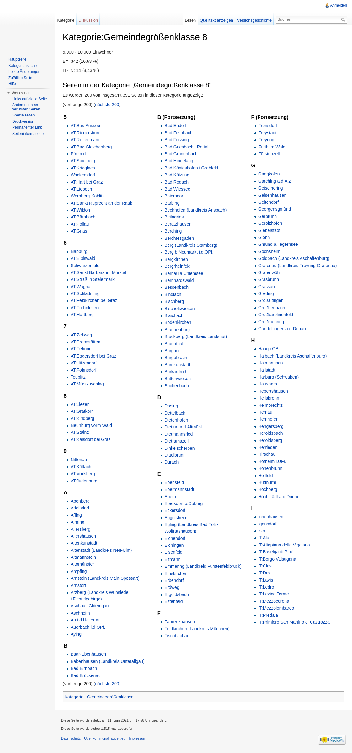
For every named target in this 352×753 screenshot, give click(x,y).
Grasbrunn (268, 279)
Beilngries (174, 217)
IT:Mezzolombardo (276, 607)
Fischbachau (177, 635)
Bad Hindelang (179, 161)
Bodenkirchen (178, 322)
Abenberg (80, 500)
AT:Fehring (81, 349)
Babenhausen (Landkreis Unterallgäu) (108, 661)
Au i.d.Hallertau (86, 619)
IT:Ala (263, 538)
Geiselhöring (270, 188)
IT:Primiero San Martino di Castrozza (294, 622)
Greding (266, 293)
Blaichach (174, 315)
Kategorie (74, 697)
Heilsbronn (268, 398)
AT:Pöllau (80, 224)
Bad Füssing (177, 139)
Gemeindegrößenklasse (110, 697)
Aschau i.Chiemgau (90, 606)
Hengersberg (271, 426)
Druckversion (23, 121)
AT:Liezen (80, 404)
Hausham (267, 384)
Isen (262, 530)
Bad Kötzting (177, 174)
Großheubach (271, 307)
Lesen (190, 20)
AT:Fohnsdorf (84, 370)
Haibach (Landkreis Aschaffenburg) (292, 355)
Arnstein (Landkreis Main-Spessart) (105, 578)
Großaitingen (271, 300)
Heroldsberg (270, 440)
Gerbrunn (267, 216)
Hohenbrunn (270, 468)
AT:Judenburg (84, 480)
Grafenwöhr (269, 272)
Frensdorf (267, 125)
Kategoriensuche (22, 65)
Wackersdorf (83, 174)
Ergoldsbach (177, 594)
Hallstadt (266, 370)
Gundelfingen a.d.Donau (282, 328)
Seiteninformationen (29, 134)
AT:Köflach (81, 466)
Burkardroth (176, 371)
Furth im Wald (271, 146)
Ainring (78, 521)
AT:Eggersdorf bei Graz (93, 355)
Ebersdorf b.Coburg (184, 503)
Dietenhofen (177, 419)
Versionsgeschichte (254, 20)
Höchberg (267, 489)
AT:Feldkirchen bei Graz (94, 300)
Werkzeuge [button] (21, 93)
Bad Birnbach (84, 668)
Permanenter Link (27, 127)
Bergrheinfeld (178, 266)
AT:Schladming (85, 293)
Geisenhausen (272, 195)
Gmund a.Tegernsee (278, 244)
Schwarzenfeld (85, 265)
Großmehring (271, 321)
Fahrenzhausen (180, 621)
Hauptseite (17, 59)
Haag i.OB (268, 349)
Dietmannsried (179, 434)
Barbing (172, 203)
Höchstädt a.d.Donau (279, 496)
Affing (76, 515)
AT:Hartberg (82, 314)
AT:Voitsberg (83, 473)
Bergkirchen (176, 259)
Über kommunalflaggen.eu (104, 738)
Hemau (265, 412)
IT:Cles (265, 565)
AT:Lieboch (81, 188)
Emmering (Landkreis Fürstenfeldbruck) (203, 566)
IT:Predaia (268, 615)
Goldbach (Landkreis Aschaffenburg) (293, 258)
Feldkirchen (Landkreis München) (197, 628)
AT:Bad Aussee (85, 125)
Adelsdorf (80, 508)
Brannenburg (177, 329)
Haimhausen (270, 362)
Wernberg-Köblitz (88, 196)
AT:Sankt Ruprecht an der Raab (102, 203)
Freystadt (267, 132)
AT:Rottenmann (86, 139)
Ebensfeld (174, 482)
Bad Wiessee (177, 188)
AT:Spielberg (83, 161)
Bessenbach (177, 287)
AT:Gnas (79, 231)
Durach (172, 462)
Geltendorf (268, 202)
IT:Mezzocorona (273, 601)
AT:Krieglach (83, 167)
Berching (173, 231)
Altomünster (82, 564)
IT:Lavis (265, 580)
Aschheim (80, 613)
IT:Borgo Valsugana (277, 559)
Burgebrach (176, 357)
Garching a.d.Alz (274, 181)
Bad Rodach (177, 182)
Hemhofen (268, 419)
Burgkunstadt (178, 364)
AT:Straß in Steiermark (93, 279)
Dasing (172, 406)
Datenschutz (71, 738)
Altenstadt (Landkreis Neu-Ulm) (101, 550)
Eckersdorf (175, 510)
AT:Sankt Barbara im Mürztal (98, 272)
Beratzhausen (178, 224)
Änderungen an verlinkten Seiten (26, 107)
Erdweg (172, 587)
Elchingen (174, 545)
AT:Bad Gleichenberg (91, 146)
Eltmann (173, 559)
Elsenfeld (174, 552)
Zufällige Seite (20, 78)
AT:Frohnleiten (85, 307)
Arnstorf (78, 585)
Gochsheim (269, 251)
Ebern (170, 496)
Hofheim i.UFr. (272, 461)
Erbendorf (174, 580)
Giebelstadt (269, 230)
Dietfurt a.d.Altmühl (183, 427)
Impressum (138, 738)
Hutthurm (267, 482)
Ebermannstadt (180, 489)
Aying (76, 634)
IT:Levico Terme (273, 594)
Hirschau (266, 454)
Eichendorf (175, 538)
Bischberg (174, 301)
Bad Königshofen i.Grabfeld (191, 167)
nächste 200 (108, 104)
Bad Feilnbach (179, 132)
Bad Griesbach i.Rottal (187, 146)
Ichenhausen (270, 516)
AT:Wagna (81, 286)
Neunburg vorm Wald (91, 425)
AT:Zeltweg (81, 334)
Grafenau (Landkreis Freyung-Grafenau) (297, 265)
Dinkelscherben (180, 448)
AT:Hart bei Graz (87, 182)
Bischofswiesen (180, 308)
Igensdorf (267, 523)
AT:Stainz (80, 432)
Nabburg (79, 251)
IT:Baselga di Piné (275, 551)
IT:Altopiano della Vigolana (284, 544)
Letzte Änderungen (24, 71)
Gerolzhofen (270, 223)
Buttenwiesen (178, 378)
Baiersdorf (175, 196)
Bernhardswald (179, 280)
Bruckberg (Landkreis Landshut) (196, 336)
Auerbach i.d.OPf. (88, 627)
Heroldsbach (270, 433)
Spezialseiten (23, 115)
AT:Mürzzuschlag (87, 384)
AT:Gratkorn (82, 411)
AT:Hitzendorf (84, 362)
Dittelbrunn (175, 455)
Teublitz (78, 376)
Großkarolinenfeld (275, 314)
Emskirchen (176, 573)
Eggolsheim (176, 517)
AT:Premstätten (86, 341)
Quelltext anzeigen (216, 20)
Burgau (172, 350)
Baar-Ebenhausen (88, 654)
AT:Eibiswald (83, 258)
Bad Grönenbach (181, 153)
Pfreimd (78, 153)
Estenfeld (174, 601)
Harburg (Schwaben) (278, 376)
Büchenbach (177, 385)
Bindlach (173, 294)
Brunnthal (174, 343)
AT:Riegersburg (86, 132)
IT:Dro (264, 572)
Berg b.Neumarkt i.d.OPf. (189, 252)
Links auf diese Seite (29, 99)
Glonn (264, 237)
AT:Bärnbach (83, 217)
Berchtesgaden (179, 238)
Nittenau (79, 459)
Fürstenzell (269, 153)
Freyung (266, 139)
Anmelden (338, 5)
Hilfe (12, 84)
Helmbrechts (270, 405)
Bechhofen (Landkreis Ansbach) (196, 209)
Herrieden (267, 447)
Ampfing (79, 571)
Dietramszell (177, 441)
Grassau (266, 286)
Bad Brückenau (86, 675)
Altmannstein (83, 557)
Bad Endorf (176, 125)
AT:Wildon (80, 209)
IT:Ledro (266, 586)
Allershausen (83, 536)
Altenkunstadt (84, 543)
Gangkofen (269, 174)
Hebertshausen (273, 391)
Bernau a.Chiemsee (184, 273)
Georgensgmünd (274, 209)
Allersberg (81, 529)
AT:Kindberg (82, 418)
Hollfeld (265, 475)
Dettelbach (175, 413)
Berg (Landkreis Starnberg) (191, 245)
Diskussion (88, 20)
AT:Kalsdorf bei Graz (91, 439)
